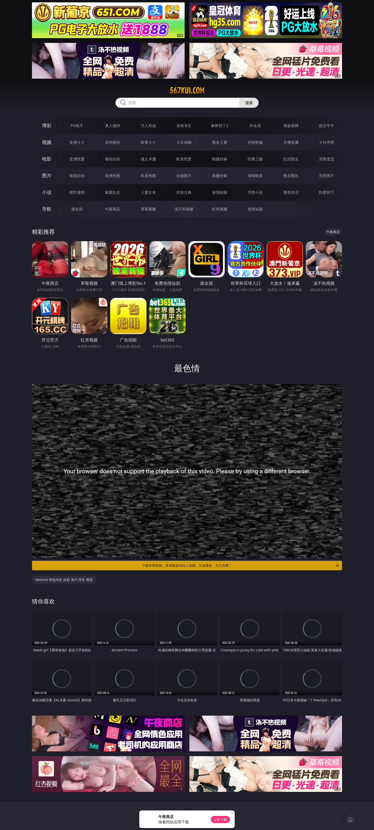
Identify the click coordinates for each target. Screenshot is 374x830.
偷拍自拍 (112, 159)
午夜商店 (112, 209)
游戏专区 (184, 125)
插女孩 (77, 209)
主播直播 (291, 142)
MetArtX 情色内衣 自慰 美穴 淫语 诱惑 (64, 579)
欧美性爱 (184, 159)
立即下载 (220, 819)
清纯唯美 (255, 175)
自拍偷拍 (112, 142)
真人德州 (112, 125)
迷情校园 (219, 192)
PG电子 (77, 125)
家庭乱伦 (112, 192)
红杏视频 (219, 209)
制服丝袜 (219, 159)
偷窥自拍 (77, 175)
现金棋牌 (291, 125)
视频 (47, 142)
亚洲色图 (112, 175)
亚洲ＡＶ (77, 142)
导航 (47, 209)
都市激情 (77, 192)
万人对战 (148, 125)
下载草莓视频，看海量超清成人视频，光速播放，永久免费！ (241, 565)
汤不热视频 (183, 209)
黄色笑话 (291, 192)
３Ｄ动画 (184, 142)
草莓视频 (148, 209)
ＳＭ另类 (326, 142)
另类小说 (255, 192)
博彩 (47, 125)
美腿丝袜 (219, 175)
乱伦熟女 (291, 159)
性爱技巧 (326, 192)
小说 (47, 192)
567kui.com (187, 90)
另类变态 (326, 159)
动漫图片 (184, 175)
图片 (47, 175)
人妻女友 (148, 192)
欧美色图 (148, 175)
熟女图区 (291, 175)
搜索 (249, 102)
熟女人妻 (219, 142)
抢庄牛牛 (326, 125)
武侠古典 (184, 192)
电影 (47, 159)
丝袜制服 (255, 142)
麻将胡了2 (219, 125)
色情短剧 (255, 209)
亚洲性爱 (77, 159)
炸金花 (255, 125)
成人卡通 (148, 159)
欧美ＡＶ (148, 142)
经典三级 (255, 159)
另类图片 (326, 175)
